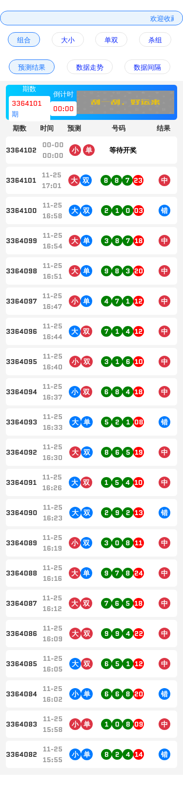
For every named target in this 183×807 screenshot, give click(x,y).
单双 (111, 40)
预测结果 (31, 67)
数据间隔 (147, 67)
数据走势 (89, 67)
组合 (24, 40)
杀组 (155, 40)
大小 (68, 40)
